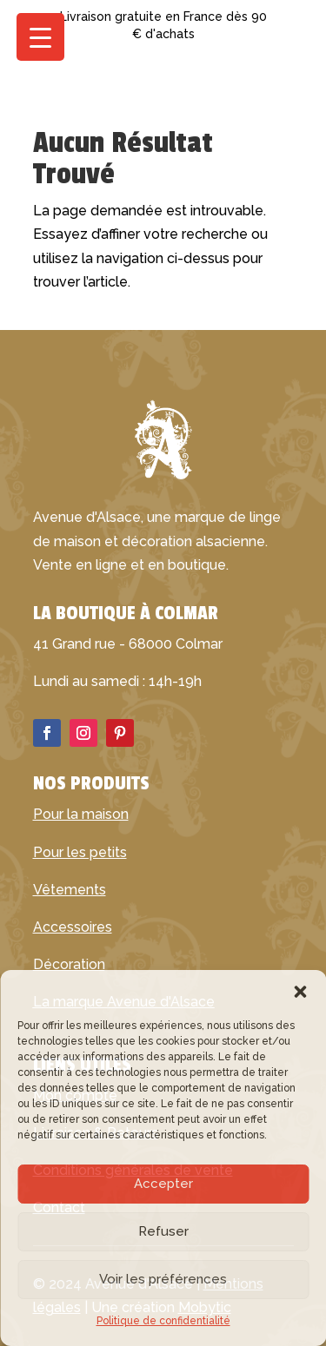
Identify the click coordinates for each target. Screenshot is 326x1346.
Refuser (163, 1231)
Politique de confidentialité (163, 1321)
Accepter (163, 1183)
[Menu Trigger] (40, 37)
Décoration (69, 964)
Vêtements (69, 889)
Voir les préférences (163, 1279)
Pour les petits (80, 852)
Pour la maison (81, 814)
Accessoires (72, 927)
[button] (300, 991)
